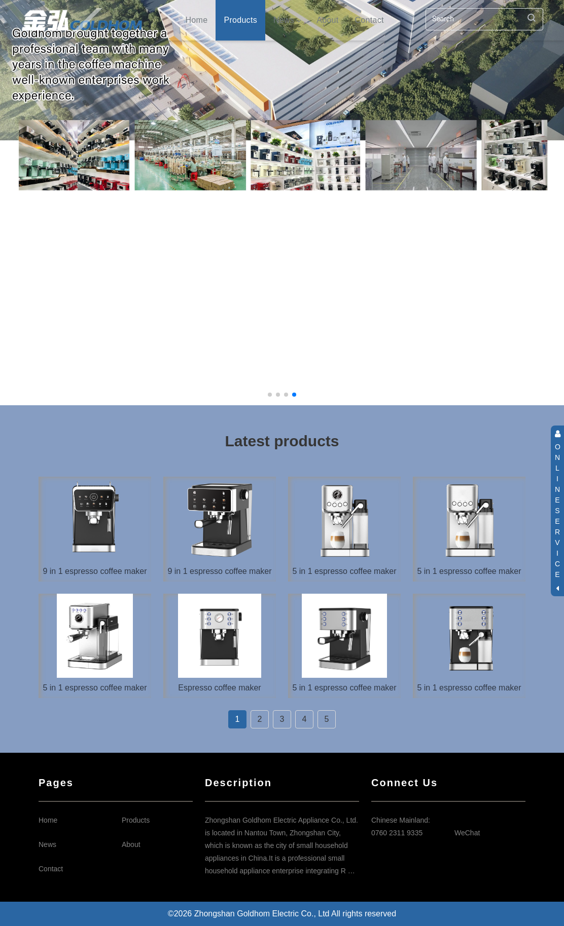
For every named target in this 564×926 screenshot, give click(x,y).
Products (240, 20)
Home (197, 20)
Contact (369, 20)
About (327, 20)
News (286, 20)
